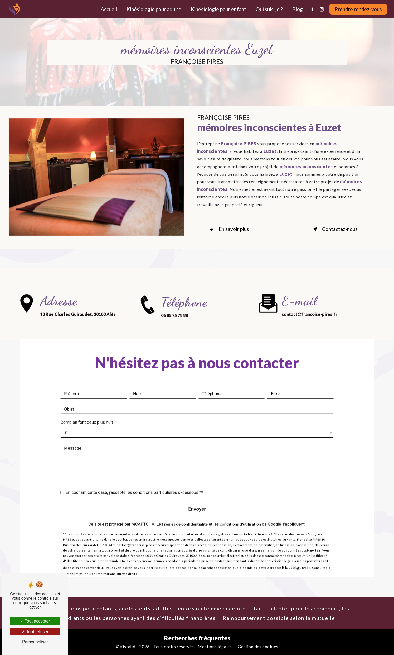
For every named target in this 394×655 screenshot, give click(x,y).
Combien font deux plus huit (86, 414)
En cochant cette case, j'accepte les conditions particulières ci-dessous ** (134, 484)
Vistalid (127, 646)
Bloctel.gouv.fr (296, 559)
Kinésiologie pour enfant (218, 9)
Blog (297, 9)
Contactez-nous (333, 229)
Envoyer (197, 501)
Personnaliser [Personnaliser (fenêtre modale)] (35, 642)
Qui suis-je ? (269, 9)
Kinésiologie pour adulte (153, 9)
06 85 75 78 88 (174, 323)
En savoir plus (229, 229)
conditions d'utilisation (240, 516)
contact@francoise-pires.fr (309, 305)
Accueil (108, 9)
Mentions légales (215, 646)
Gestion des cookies (258, 646)
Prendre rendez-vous (358, 9)
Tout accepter (35, 621)
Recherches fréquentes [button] (197, 638)
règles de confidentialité (186, 516)
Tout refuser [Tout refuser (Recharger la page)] (35, 631)
